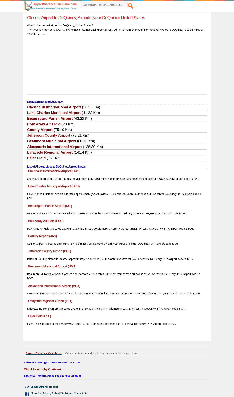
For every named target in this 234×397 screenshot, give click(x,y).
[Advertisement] (117, 66)
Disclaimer (66, 393)
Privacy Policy (51, 393)
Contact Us (80, 393)
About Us (36, 393)
